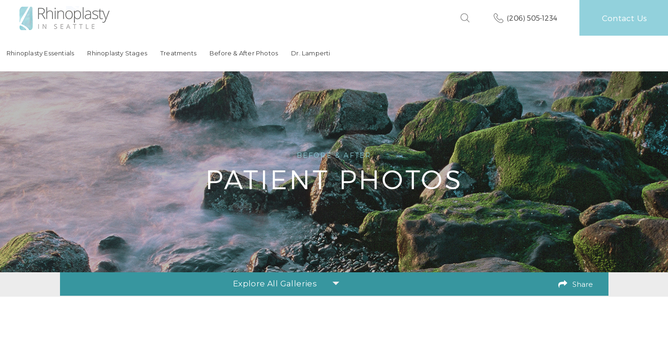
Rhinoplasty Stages (117, 53)
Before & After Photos (244, 53)
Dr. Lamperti (310, 53)
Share (582, 284)
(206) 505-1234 (532, 18)
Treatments (178, 53)
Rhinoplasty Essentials (40, 53)
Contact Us (624, 18)
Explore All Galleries (286, 283)
